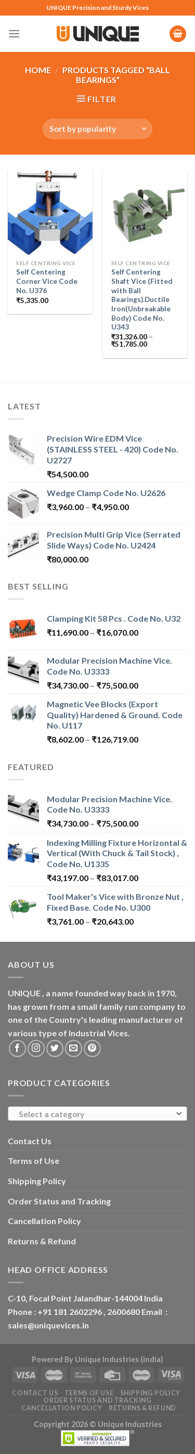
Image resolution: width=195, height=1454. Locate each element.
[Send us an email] (73, 1048)
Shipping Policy (37, 1181)
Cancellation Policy (44, 1221)
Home (38, 70)
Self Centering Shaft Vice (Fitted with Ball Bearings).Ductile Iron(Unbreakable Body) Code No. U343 (142, 299)
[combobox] (97, 1113)
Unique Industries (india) (119, 1359)
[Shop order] (97, 129)
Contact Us (29, 1141)
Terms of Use (33, 1160)
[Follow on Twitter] (54, 1048)
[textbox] (95, 1114)
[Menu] (14, 33)
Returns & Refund (42, 1241)
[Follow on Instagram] (36, 1048)
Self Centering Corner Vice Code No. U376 (46, 281)
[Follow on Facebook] (17, 1048)
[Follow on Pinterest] (92, 1048)
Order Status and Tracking (59, 1201)
